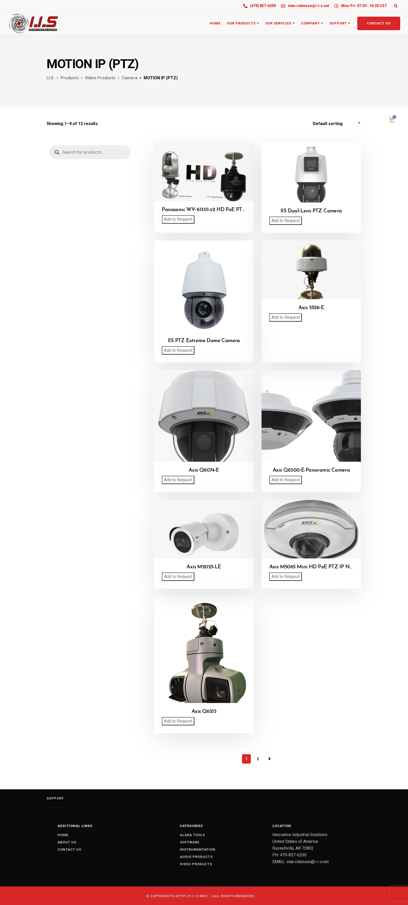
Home (215, 23)
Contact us (69, 849)
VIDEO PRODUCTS (196, 864)
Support (338, 23)
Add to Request (178, 219)
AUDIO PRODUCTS (196, 857)
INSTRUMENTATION (197, 849)
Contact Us (379, 23)
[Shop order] (337, 123)
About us (67, 842)
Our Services (278, 23)
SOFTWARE (189, 842)
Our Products (241, 23)
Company (310, 23)
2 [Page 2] (258, 759)
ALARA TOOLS (192, 835)
